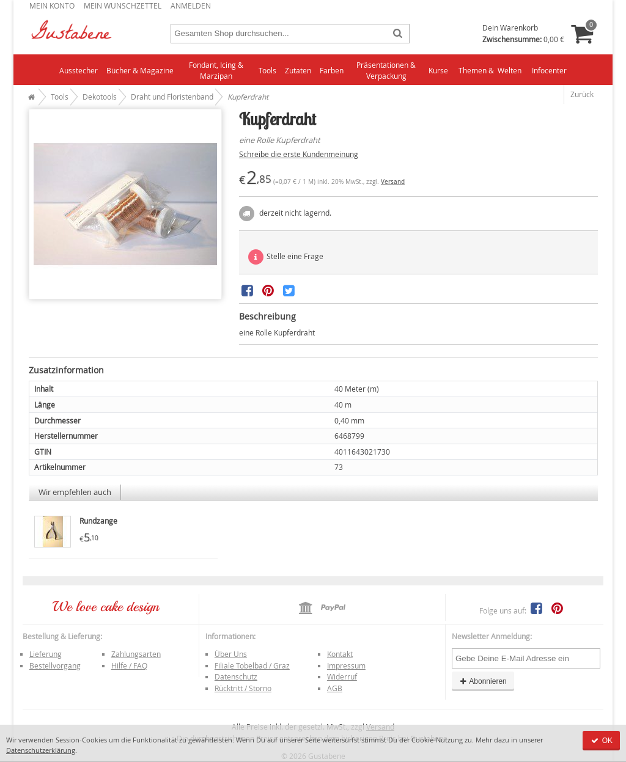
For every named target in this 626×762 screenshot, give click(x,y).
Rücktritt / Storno (243, 688)
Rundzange (98, 521)
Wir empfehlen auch (75, 491)
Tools (267, 70)
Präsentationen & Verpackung (386, 70)
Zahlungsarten (136, 654)
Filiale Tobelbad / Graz (252, 665)
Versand (393, 182)
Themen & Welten (489, 70)
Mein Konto (52, 5)
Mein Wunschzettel (122, 5)
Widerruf (342, 676)
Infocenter (549, 70)
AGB (334, 688)
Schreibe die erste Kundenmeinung (298, 154)
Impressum (346, 665)
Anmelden (191, 5)
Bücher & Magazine (140, 70)
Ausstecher (78, 70)
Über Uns (231, 654)
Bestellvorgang (55, 665)
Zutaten (298, 70)
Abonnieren (483, 681)
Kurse (438, 70)
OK (601, 740)
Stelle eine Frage (285, 257)
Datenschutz (236, 676)
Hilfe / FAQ (129, 665)
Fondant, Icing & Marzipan (216, 70)
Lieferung (45, 654)
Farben (332, 70)
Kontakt (340, 654)
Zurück (582, 94)
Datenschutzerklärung (40, 750)
